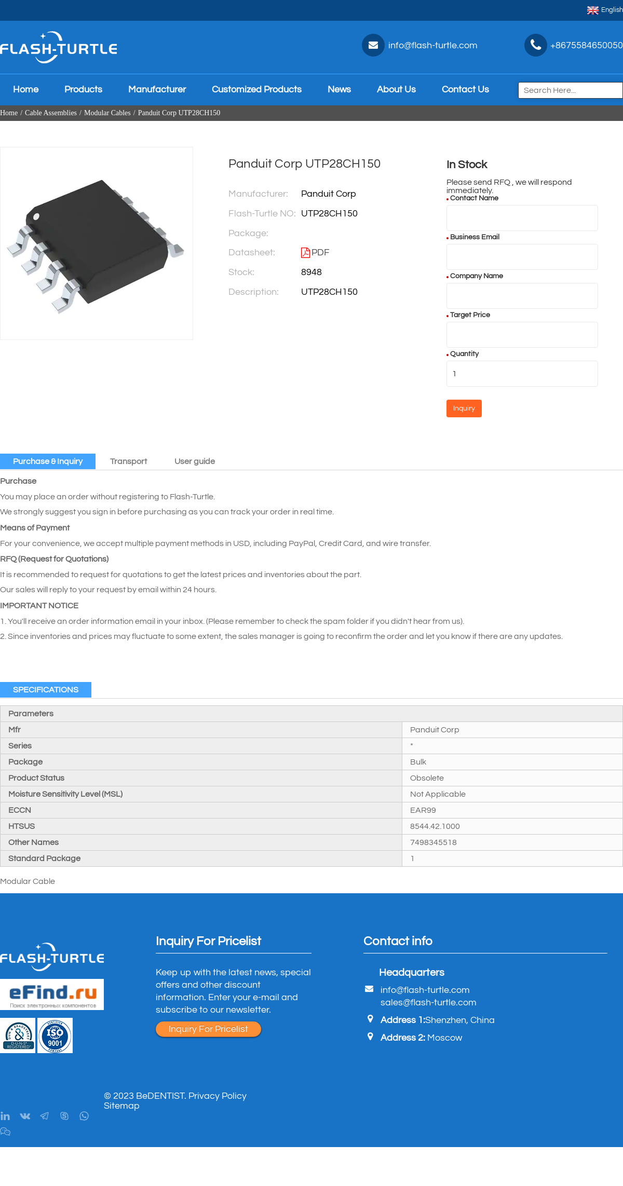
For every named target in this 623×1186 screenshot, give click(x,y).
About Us (396, 89)
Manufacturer (157, 89)
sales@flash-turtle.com (429, 1002)
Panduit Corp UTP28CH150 (179, 113)
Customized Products (257, 89)
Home (25, 89)
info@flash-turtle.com (425, 990)
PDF (321, 252)
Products (83, 89)
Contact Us (465, 89)
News (339, 89)
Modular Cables (107, 113)
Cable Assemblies (51, 113)
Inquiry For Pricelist (208, 1029)
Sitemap (122, 1106)
